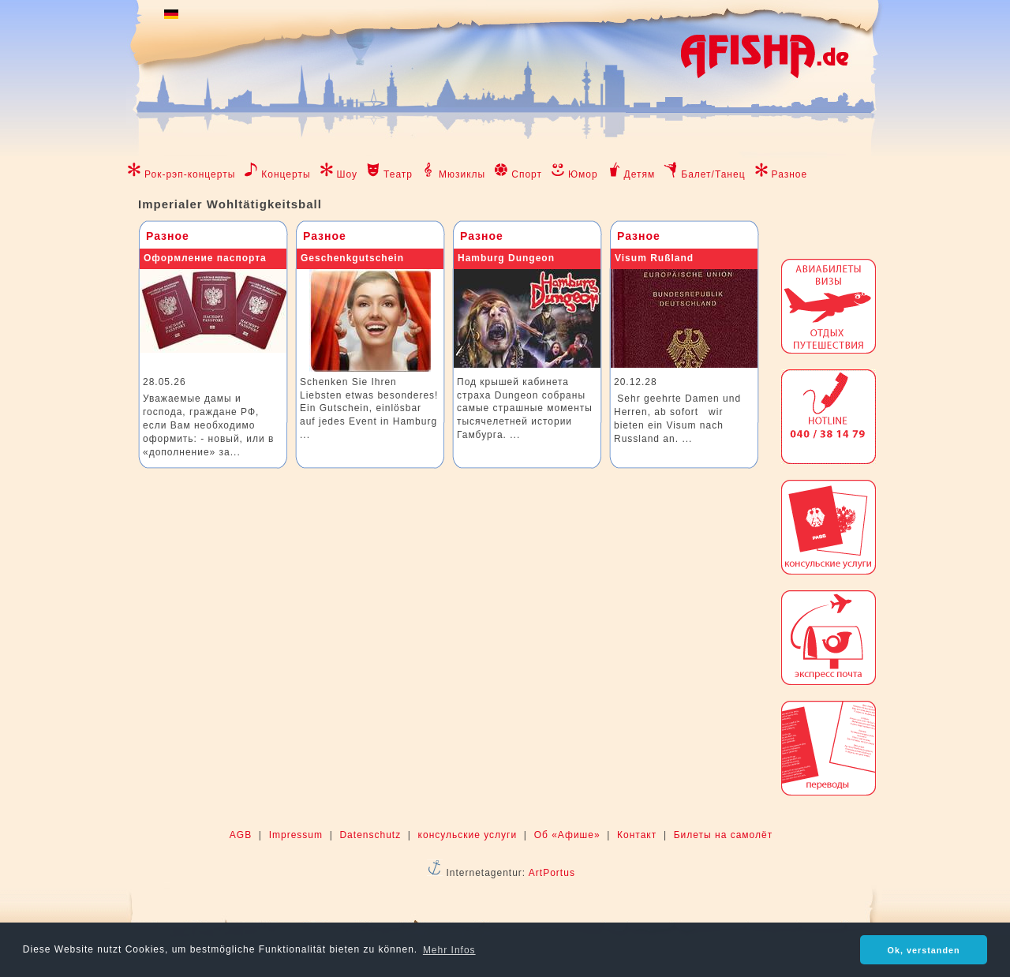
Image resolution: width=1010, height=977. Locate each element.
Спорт (526, 174)
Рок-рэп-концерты (189, 174)
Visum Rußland (654, 258)
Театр (398, 174)
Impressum (296, 834)
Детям (640, 174)
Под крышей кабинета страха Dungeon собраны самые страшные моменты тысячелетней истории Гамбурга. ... (525, 408)
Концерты (285, 174)
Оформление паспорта (205, 258)
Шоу (347, 174)
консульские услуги (468, 834)
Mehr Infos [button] (449, 950)
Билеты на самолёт (723, 834)
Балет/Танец (713, 174)
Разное (790, 174)
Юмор (583, 174)
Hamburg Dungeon (506, 258)
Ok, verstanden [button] (924, 950)
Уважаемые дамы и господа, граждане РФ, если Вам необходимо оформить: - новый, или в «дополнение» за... (208, 425)
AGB (241, 834)
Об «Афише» (567, 834)
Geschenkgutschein (352, 258)
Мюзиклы (462, 174)
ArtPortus (552, 872)
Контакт (636, 834)
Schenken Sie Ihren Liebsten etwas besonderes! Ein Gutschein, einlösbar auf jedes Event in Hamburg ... (369, 408)
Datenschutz (370, 834)
